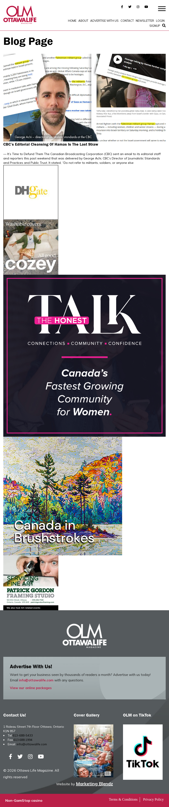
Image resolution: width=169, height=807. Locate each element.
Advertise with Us (104, 20)
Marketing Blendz (94, 783)
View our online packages (31, 688)
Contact (127, 20)
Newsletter (145, 20)
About (83, 20)
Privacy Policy (153, 799)
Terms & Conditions (123, 799)
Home (72, 20)
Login (160, 20)
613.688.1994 (22, 740)
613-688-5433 (23, 735)
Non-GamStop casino (23, 800)
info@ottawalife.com (36, 680)
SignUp (154, 25)
